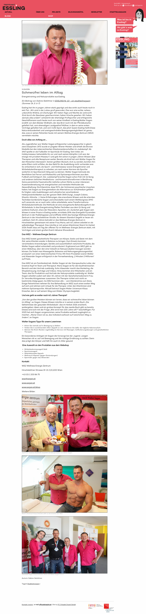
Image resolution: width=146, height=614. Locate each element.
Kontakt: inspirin (27, 605)
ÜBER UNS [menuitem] (40, 12)
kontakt (117, 3)
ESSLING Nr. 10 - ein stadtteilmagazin (72, 101)
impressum (126, 3)
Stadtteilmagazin (33, 584)
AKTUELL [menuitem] (8, 12)
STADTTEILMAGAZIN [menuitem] (118, 12)
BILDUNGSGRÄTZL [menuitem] (75, 12)
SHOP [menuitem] (50, 16)
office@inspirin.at (45, 605)
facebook (127, 5)
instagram (137, 5)
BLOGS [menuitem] (8, 16)
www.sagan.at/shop (31, 387)
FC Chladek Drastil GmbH (67, 605)
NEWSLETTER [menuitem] (96, 12)
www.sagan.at (28, 383)
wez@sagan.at (29, 378)
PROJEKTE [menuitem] (56, 12)
